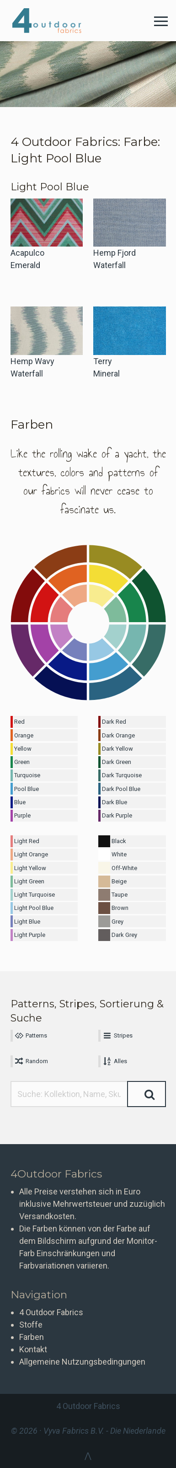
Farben (31, 1337)
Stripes (117, 1035)
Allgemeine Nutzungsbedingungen (82, 1361)
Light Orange (31, 854)
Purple (22, 815)
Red (19, 721)
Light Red (26, 841)
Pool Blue (26, 788)
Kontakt (33, 1349)
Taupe (120, 894)
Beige (119, 881)
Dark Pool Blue (121, 788)
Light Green (29, 881)
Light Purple (29, 934)
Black (119, 841)
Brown (120, 907)
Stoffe (31, 1324)
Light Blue (27, 921)
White (119, 854)
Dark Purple (117, 815)
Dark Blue (114, 802)
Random (31, 1061)
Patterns (30, 1035)
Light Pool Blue (33, 907)
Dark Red (114, 721)
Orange (23, 735)
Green (22, 761)
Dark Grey (124, 934)
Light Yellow (30, 868)
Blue (20, 802)
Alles (114, 1061)
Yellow (23, 748)
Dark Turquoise (122, 775)
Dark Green (116, 761)
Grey (117, 921)
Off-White (124, 868)
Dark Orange (118, 735)
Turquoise (27, 775)
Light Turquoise (34, 894)
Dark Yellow (117, 748)
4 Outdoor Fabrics (53, 20)
